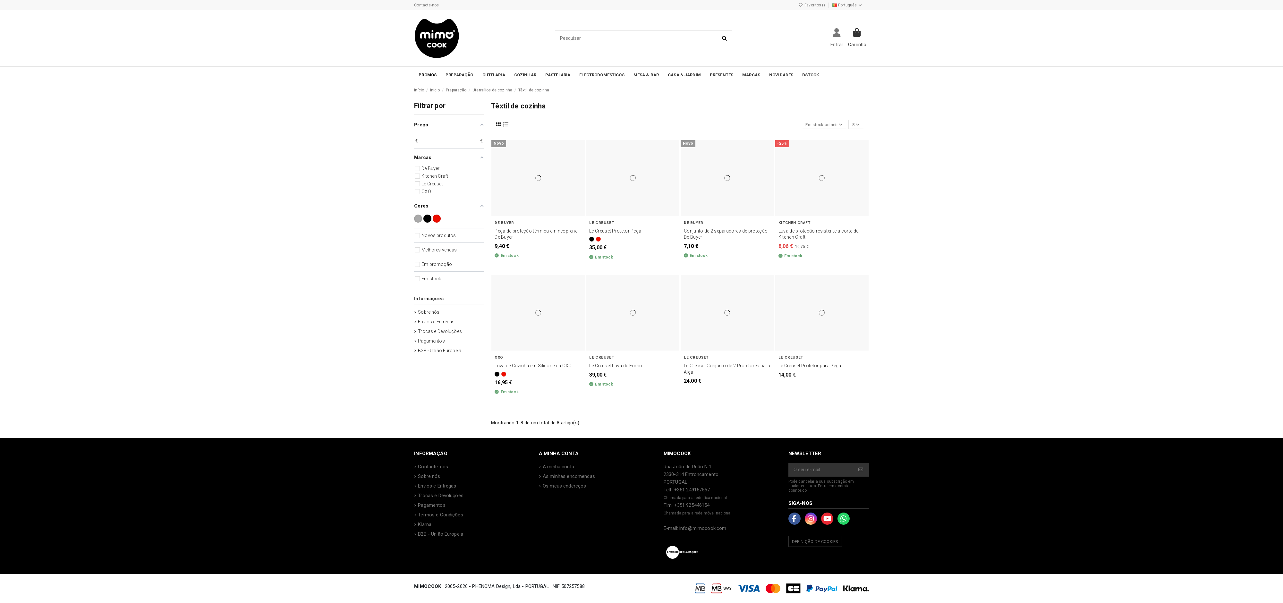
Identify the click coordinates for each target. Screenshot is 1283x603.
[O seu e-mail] (821, 470)
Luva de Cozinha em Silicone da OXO (533, 366)
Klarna (424, 525)
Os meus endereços (564, 487)
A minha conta (558, 468)
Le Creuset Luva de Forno (615, 366)
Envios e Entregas (436, 321)
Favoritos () (812, 5)
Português (847, 5)
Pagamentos (431, 341)
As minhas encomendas (569, 477)
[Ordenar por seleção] (822, 125)
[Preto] (591, 240)
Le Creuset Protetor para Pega (809, 366)
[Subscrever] (861, 470)
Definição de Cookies (815, 542)
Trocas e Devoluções (440, 331)
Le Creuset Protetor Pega (615, 231)
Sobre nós (428, 312)
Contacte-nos (426, 5)
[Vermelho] (598, 240)
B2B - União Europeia (439, 350)
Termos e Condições (440, 516)
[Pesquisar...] (724, 38)
